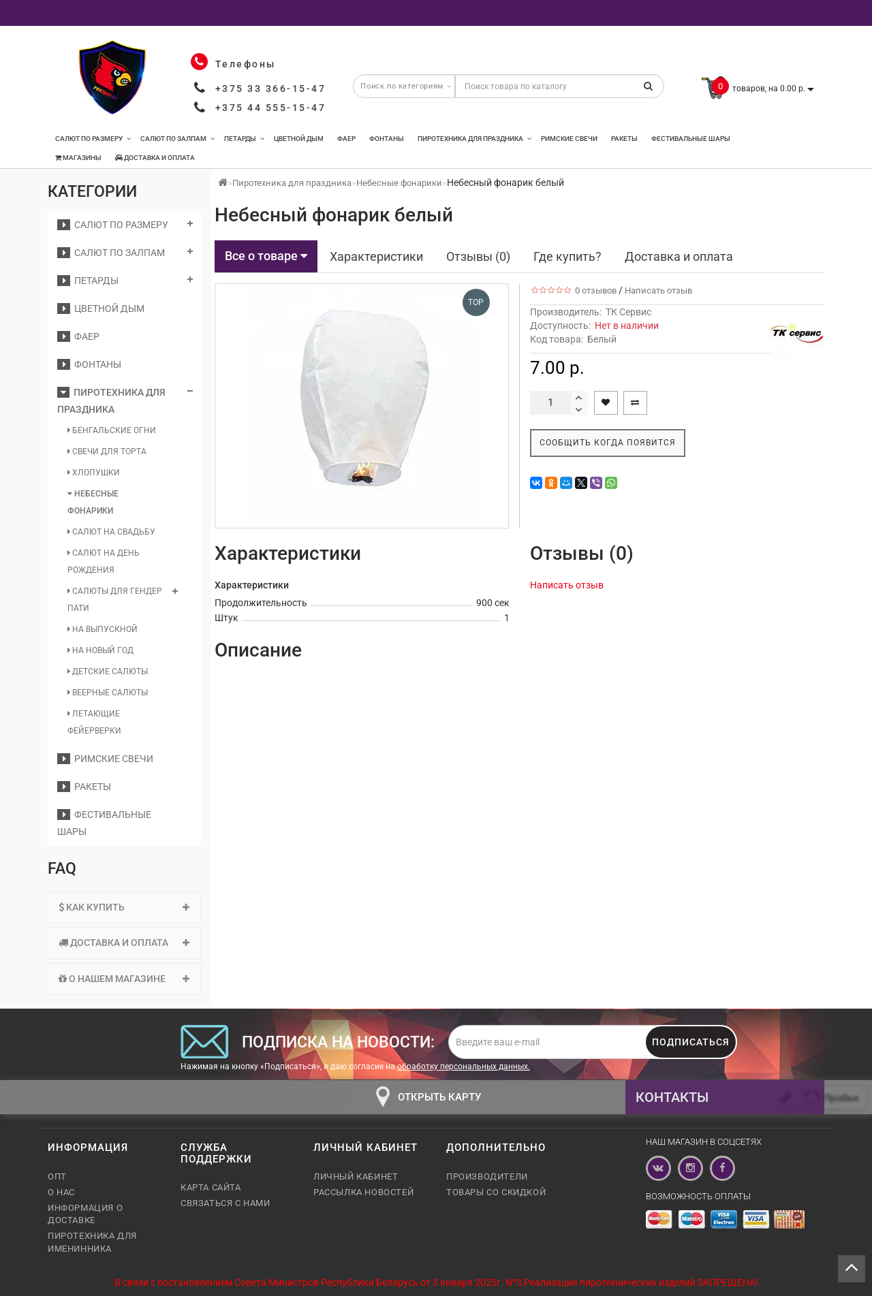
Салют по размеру (93, 138)
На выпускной (102, 629)
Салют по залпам (177, 138)
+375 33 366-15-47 (270, 88)
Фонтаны (386, 138)
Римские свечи (569, 138)
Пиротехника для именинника (92, 1242)
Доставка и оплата (155, 157)
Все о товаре (266, 256)
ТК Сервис (628, 311)
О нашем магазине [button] (124, 978)
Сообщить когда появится (608, 442)
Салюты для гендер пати (114, 599)
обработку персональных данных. (463, 1066)
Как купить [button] (124, 907)
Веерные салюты (107, 692)
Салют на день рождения (103, 561)
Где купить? (567, 256)
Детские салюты (107, 671)
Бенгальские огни (111, 430)
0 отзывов (594, 290)
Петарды (244, 138)
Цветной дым (299, 138)
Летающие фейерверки (94, 722)
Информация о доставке (85, 1214)
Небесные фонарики (93, 502)
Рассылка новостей (363, 1192)
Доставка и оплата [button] (124, 942)
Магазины (78, 157)
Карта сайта (211, 1187)
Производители (487, 1176)
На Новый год (100, 650)
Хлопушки (93, 472)
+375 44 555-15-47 (270, 107)
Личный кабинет (355, 1176)
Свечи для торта (106, 451)
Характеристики (376, 256)
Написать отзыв (658, 290)
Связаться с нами (225, 1203)
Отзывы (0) (478, 256)
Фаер (346, 138)
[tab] (124, 907)
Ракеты (624, 138)
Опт (57, 1176)
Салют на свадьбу (111, 532)
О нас (61, 1192)
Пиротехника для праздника (474, 138)
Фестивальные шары (690, 138)
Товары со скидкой (496, 1192)
